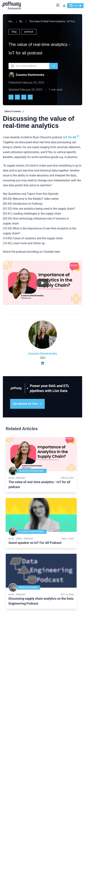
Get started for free (27, 403)
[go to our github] (75, 5)
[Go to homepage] (64, 5)
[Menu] (58, 5)
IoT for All (71, 137)
